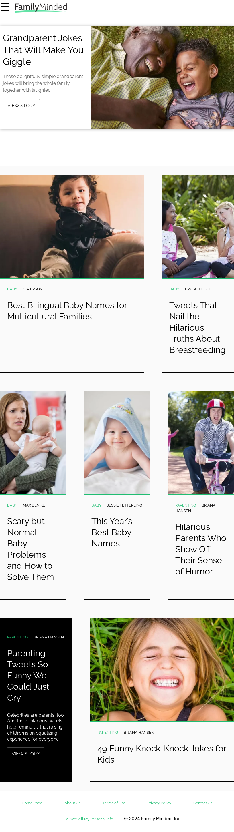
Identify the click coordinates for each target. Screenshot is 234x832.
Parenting (185, 505)
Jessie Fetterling (124, 505)
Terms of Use (114, 803)
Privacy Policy (159, 803)
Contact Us (202, 803)
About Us (72, 803)
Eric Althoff (198, 289)
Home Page (32, 803)
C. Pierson (33, 289)
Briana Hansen (49, 637)
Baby (12, 289)
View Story (21, 105)
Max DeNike (34, 505)
